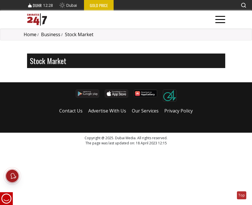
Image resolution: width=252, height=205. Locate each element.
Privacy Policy (178, 111)
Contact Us (71, 111)
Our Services (145, 111)
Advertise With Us (107, 111)
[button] (243, 5)
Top (241, 195)
